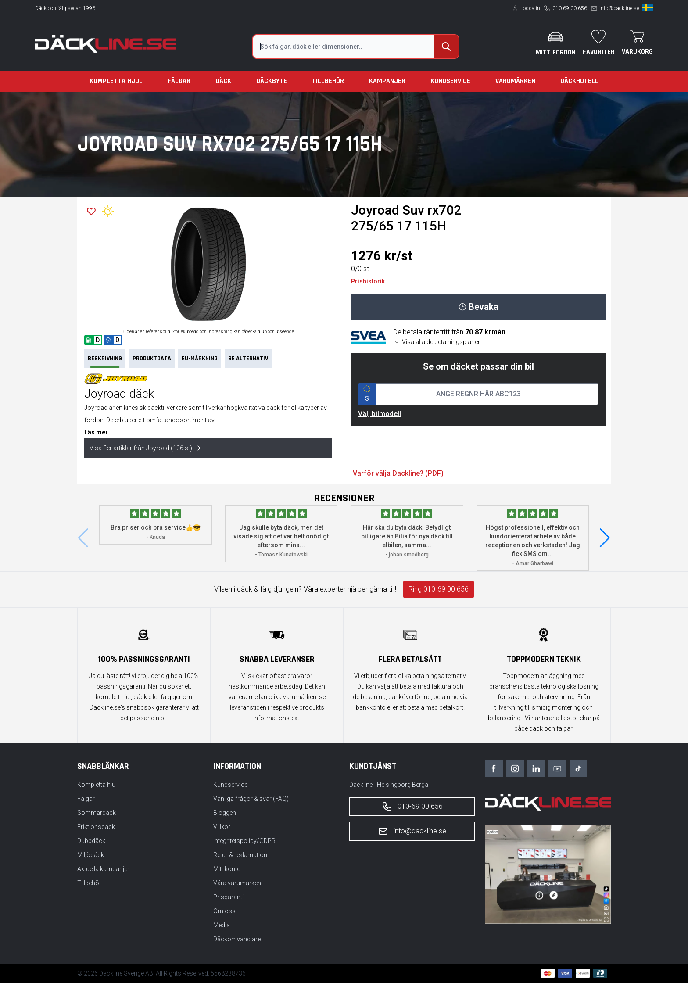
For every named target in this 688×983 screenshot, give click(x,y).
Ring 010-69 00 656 (438, 589)
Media (221, 925)
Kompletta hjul (116, 81)
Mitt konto (227, 868)
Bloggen (224, 812)
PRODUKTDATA (152, 358)
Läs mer (96, 432)
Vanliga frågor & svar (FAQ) (251, 798)
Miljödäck (90, 854)
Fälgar (179, 81)
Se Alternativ (248, 358)
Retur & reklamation (240, 854)
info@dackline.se (619, 8)
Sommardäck (96, 812)
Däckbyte (271, 81)
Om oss (224, 911)
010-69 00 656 (569, 8)
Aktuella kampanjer (103, 868)
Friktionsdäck (96, 826)
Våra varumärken (237, 882)
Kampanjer (387, 81)
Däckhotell (579, 81)
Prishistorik (368, 281)
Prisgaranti (228, 896)
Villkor (221, 826)
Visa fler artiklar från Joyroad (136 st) (145, 448)
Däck (223, 81)
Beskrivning (105, 361)
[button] (605, 538)
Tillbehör (328, 81)
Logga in (530, 8)
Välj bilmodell (379, 413)
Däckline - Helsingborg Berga (388, 784)
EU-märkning (200, 358)
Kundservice (450, 81)
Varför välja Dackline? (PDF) (398, 473)
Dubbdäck (91, 840)
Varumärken (515, 81)
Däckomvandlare (237, 939)
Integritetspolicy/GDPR (244, 840)
